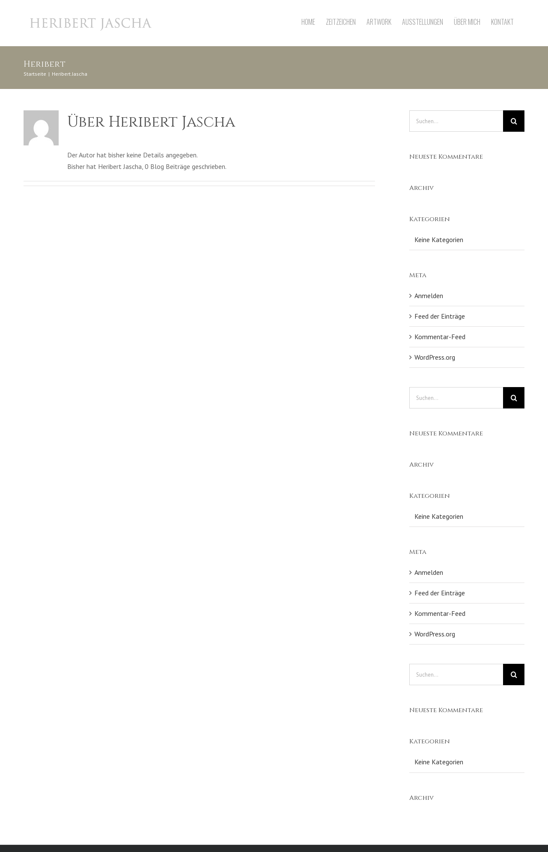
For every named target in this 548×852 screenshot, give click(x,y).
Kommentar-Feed (439, 336)
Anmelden (428, 295)
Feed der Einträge (439, 316)
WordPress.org (434, 357)
